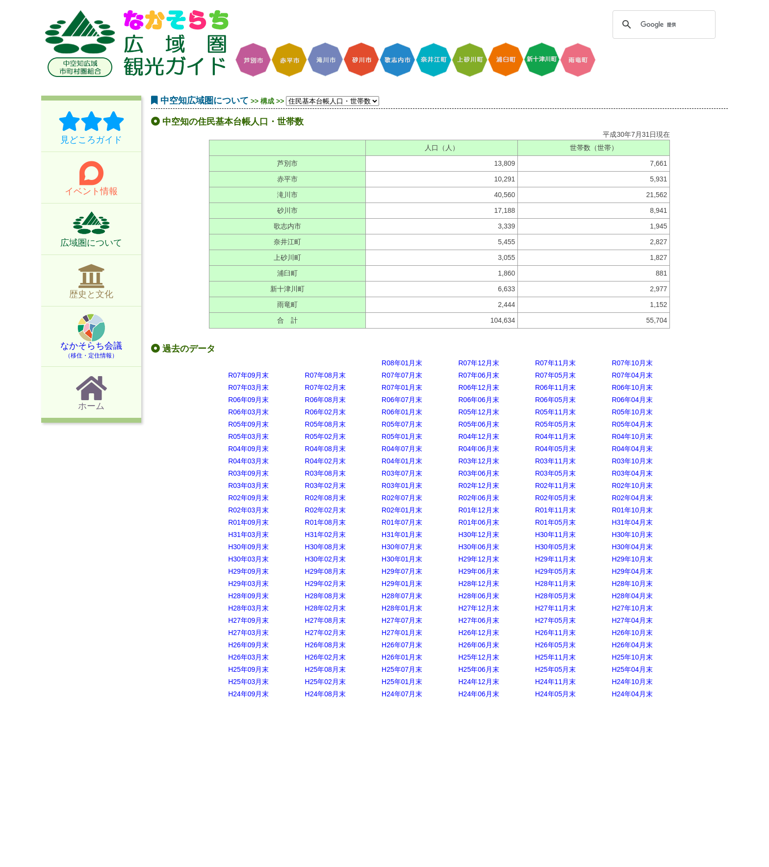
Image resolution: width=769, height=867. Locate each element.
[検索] (663, 24)
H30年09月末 (248, 547)
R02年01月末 (402, 510)
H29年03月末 (248, 583)
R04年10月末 (632, 436)
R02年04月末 (632, 498)
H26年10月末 (632, 633)
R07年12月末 (478, 363)
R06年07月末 (402, 400)
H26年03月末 (248, 657)
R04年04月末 (632, 449)
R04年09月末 (248, 449)
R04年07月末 (402, 449)
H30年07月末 (402, 547)
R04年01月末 (402, 461)
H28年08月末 (325, 596)
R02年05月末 (555, 498)
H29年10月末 (632, 559)
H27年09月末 (248, 620)
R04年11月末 (555, 436)
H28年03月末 (248, 608)
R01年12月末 (478, 510)
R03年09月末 (248, 473)
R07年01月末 (402, 387)
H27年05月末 (555, 620)
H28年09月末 (248, 596)
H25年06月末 (478, 669)
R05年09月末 (248, 424)
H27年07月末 (402, 620)
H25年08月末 (325, 669)
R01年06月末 (478, 522)
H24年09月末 (248, 694)
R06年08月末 (325, 400)
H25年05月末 (555, 669)
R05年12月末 (478, 412)
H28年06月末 (478, 596)
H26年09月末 (248, 645)
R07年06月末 (478, 375)
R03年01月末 (402, 485)
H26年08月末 (325, 645)
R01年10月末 (632, 510)
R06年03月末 (248, 412)
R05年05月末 (555, 424)
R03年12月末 (478, 461)
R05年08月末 (325, 424)
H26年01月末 (402, 657)
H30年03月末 (248, 559)
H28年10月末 (632, 583)
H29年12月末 (478, 559)
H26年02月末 (325, 657)
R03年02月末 (325, 485)
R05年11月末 (555, 412)
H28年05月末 (555, 596)
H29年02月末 (325, 583)
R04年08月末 (325, 449)
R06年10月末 (632, 387)
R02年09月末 (248, 498)
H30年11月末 (555, 534)
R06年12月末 (478, 387)
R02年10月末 (632, 485)
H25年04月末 (632, 669)
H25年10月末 (632, 657)
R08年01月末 (402, 363)
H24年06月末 (478, 694)
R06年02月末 (325, 412)
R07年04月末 (632, 375)
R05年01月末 (402, 436)
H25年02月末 (325, 682)
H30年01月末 (402, 559)
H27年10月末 (632, 608)
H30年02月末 (325, 559)
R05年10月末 (632, 412)
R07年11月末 (555, 363)
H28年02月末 (325, 608)
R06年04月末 (632, 400)
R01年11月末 (555, 510)
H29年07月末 (402, 571)
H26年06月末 (478, 645)
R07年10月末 (632, 363)
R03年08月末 (325, 473)
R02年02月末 (325, 510)
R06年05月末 (555, 400)
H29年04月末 (632, 571)
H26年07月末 (402, 645)
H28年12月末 (478, 583)
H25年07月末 (402, 669)
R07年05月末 (555, 375)
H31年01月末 (402, 534)
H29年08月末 (325, 571)
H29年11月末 (555, 559)
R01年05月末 (555, 522)
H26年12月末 (478, 633)
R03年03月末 (248, 485)
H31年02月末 (325, 534)
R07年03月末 (248, 387)
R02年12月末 (478, 485)
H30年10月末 (632, 534)
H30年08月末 (325, 547)
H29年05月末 (555, 571)
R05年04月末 (632, 424)
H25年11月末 (555, 657)
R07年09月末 (248, 375)
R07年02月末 (325, 387)
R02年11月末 (555, 485)
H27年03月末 (248, 633)
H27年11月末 (555, 608)
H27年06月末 (478, 620)
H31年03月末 (248, 534)
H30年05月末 (555, 547)
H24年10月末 (632, 682)
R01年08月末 (325, 522)
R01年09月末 (248, 522)
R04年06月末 (478, 449)
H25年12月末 (478, 657)
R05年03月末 (248, 436)
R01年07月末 (402, 522)
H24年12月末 (478, 682)
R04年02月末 (325, 461)
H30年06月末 (478, 547)
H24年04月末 (632, 694)
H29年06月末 (478, 571)
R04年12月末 (478, 436)
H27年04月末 (632, 620)
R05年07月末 (402, 424)
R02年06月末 (478, 498)
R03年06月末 (478, 473)
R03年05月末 (555, 473)
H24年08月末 (325, 694)
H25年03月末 (248, 682)
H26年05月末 (555, 645)
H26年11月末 (555, 633)
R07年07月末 (402, 375)
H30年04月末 (632, 547)
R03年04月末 (632, 473)
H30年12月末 (478, 534)
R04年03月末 (248, 461)
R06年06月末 (478, 400)
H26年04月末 (632, 645)
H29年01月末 (402, 583)
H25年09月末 (248, 669)
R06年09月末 (248, 400)
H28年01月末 (402, 608)
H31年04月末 (632, 522)
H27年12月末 (478, 608)
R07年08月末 (325, 375)
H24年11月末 (555, 682)
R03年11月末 (555, 461)
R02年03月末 (248, 510)
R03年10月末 (632, 461)
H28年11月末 (555, 583)
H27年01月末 (402, 633)
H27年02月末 (325, 633)
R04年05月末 (555, 449)
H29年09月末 (248, 571)
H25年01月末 (402, 682)
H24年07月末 (402, 694)
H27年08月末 (325, 620)
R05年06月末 (478, 424)
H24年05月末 (555, 694)
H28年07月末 (402, 596)
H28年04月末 (632, 596)
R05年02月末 (325, 436)
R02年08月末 (325, 498)
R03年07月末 (402, 473)
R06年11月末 (555, 387)
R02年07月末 (402, 498)
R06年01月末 (402, 412)
